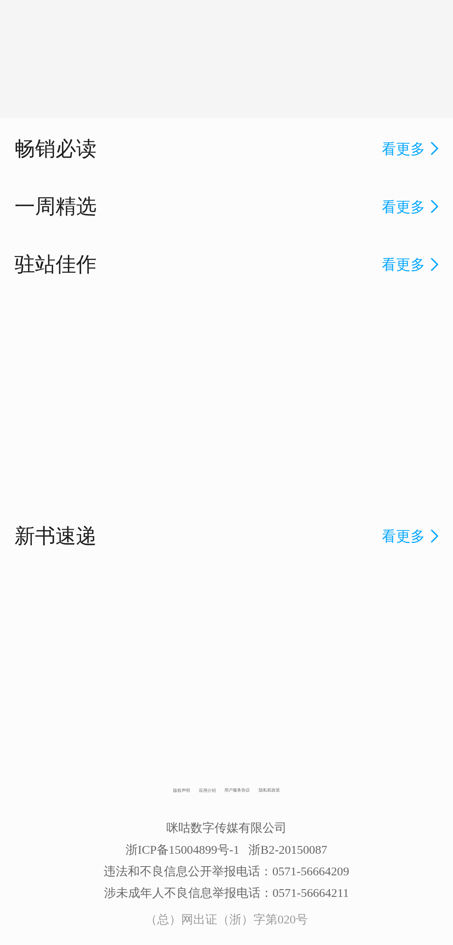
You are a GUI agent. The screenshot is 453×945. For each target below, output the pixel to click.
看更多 (412, 149)
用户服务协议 (237, 790)
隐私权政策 (269, 790)
